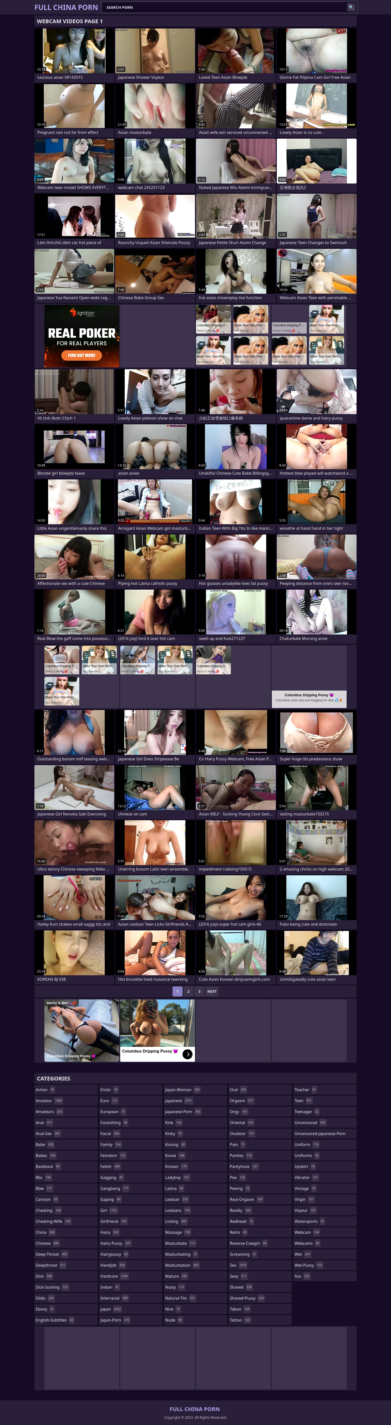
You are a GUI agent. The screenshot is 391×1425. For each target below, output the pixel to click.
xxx (302, 1276)
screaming (243, 1254)
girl (109, 1210)
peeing (240, 1188)
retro (239, 1232)
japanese (179, 1100)
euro (109, 1100)
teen (303, 1100)
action (45, 1089)
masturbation (182, 1265)
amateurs (49, 1111)
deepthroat (51, 1265)
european (113, 1111)
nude (174, 1320)
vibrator (306, 1177)
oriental (242, 1122)
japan (111, 1309)
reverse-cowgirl (249, 1243)
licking (176, 1221)
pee (238, 1177)
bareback (48, 1166)
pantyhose (244, 1166)
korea (175, 1155)
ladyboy (177, 1177)
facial (110, 1133)
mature (176, 1276)
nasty (175, 1287)
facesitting (114, 1122)
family (111, 1144)
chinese (48, 1243)
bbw (44, 1188)
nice (173, 1309)
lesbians (178, 1210)
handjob (113, 1265)
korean (176, 1166)
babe (45, 1144)
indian (110, 1287)
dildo (45, 1298)
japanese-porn (183, 1111)
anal (44, 1122)
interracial (114, 1298)
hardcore (114, 1276)
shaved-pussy (247, 1298)
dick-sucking (52, 1287)
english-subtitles (55, 1320)
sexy (239, 1276)
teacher (305, 1089)
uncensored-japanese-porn (320, 1135)
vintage (305, 1188)
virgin (304, 1199)
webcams (307, 1243)
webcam (307, 1232)
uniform (306, 1144)
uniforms (307, 1155)
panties (241, 1155)
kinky (174, 1133)
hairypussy (114, 1254)
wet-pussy (308, 1265)
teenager (307, 1111)
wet (302, 1254)
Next (212, 991)
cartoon (47, 1199)
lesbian (177, 1199)
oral (238, 1089)
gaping (111, 1199)
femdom (113, 1155)
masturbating (181, 1254)
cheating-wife (54, 1221)
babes (46, 1155)
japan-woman (183, 1089)
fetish (110, 1166)
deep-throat (52, 1254)
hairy (110, 1232)
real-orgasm (247, 1199)
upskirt (305, 1166)
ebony (45, 1309)
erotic (109, 1089)
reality (241, 1210)
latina (174, 1188)
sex (239, 1265)
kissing (175, 1144)
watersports (309, 1221)
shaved (241, 1287)
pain (238, 1144)
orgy (239, 1111)
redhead (242, 1221)
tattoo (240, 1320)
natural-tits (180, 1298)
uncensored (310, 1122)
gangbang (115, 1188)
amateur (49, 1100)
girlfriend (114, 1221)
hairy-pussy (116, 1243)
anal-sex (48, 1133)
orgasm (242, 1100)
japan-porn (115, 1320)
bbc (44, 1177)
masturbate (180, 1243)
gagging (112, 1177)
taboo (240, 1309)
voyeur (305, 1210)
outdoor (242, 1133)
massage (178, 1232)
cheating (49, 1210)
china (46, 1232)
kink (174, 1122)
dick (44, 1276)
